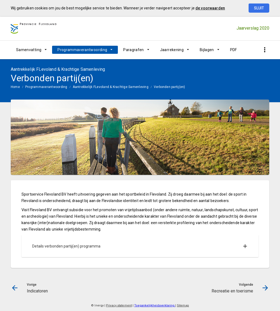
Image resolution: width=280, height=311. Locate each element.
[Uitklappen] (245, 246)
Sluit (259, 8)
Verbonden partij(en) (169, 87)
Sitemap (183, 305)
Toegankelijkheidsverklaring (154, 305)
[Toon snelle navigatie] (264, 50)
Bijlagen (207, 50)
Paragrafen (133, 50)
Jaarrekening (172, 50)
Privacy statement (119, 305)
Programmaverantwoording (82, 50)
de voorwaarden (210, 8)
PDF (233, 50)
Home (15, 87)
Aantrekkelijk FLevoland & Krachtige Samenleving (110, 87)
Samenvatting (28, 50)
